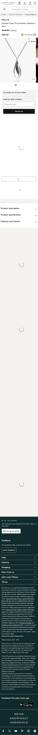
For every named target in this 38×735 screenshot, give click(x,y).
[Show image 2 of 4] (35, 60)
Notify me (19, 111)
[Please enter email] (19, 104)
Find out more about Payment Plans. (13, 636)
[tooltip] (34, 34)
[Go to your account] (25, 3)
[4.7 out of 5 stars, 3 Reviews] (9, 30)
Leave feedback (9, 550)
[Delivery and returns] (19, 222)
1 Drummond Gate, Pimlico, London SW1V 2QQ (20, 599)
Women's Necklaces (15, 14)
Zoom (32, 41)
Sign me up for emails (11, 531)
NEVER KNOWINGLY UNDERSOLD (19, 718)
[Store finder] (19, 3)
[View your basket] (30, 3)
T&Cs (14, 652)
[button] (35, 3)
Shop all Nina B (31, 14)
